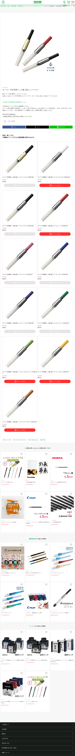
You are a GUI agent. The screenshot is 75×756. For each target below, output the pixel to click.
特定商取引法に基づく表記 (37, 748)
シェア (14, 127)
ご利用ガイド (66, 5)
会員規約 (37, 729)
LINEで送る (61, 127)
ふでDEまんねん (33, 440)
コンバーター (7, 440)
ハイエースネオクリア (20, 440)
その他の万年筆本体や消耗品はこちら (14, 102)
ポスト (37, 127)
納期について (37, 752)
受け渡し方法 (37, 743)
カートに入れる (19, 185)
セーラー (5, 87)
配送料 (37, 734)
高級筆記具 (32, 538)
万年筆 (42, 440)
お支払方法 (37, 738)
